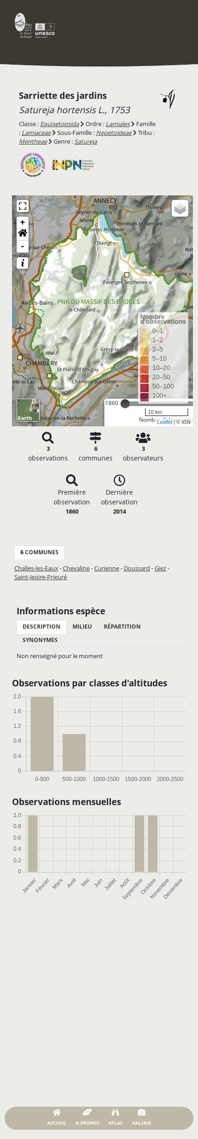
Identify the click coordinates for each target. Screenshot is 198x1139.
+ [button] (22, 222)
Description (41, 626)
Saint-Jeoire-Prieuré (40, 577)
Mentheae (33, 141)
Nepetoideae (114, 132)
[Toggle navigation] (172, 25)
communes (39, 552)
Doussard (137, 568)
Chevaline (76, 568)
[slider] (125, 403)
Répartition (122, 626)
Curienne (106, 568)
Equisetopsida (59, 124)
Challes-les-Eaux (36, 568)
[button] (23, 235)
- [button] (22, 246)
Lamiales (118, 124)
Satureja (85, 141)
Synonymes (40, 640)
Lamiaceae (36, 132)
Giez (160, 568)
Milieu (82, 626)
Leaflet (164, 422)
